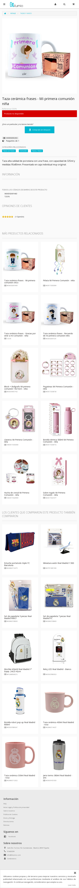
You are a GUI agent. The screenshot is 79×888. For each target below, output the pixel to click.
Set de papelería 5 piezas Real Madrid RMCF (18, 617)
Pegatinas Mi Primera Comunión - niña (58, 387)
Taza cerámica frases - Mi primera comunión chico (19, 281)
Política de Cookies (10, 814)
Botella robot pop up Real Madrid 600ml (19, 723)
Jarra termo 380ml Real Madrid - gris (57, 776)
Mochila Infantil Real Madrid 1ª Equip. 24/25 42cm (18, 670)
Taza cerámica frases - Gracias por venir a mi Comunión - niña (20, 334)
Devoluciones (8, 821)
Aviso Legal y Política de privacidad (16, 807)
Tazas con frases (9, 151)
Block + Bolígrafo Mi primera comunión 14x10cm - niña (17, 387)
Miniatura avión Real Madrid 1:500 (58, 563)
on (3, 217)
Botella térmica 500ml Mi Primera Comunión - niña (58, 440)
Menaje (13, 13)
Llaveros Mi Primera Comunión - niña (18, 440)
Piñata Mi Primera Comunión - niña (59, 280)
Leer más (72, 885)
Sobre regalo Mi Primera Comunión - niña (54, 493)
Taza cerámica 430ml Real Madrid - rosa (58, 723)
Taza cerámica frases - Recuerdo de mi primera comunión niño (58, 334)
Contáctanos (11, 859)
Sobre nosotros (9, 811)
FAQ (5, 804)
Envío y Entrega (9, 818)
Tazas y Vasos (26, 13)
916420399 (11, 851)
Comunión (23, 151)
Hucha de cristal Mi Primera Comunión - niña (16, 493)
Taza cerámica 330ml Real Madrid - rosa (19, 776)
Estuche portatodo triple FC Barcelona (17, 564)
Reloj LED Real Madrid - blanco (57, 669)
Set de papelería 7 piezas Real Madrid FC (56, 617)
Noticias (6, 825)
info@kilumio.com (14, 855)
